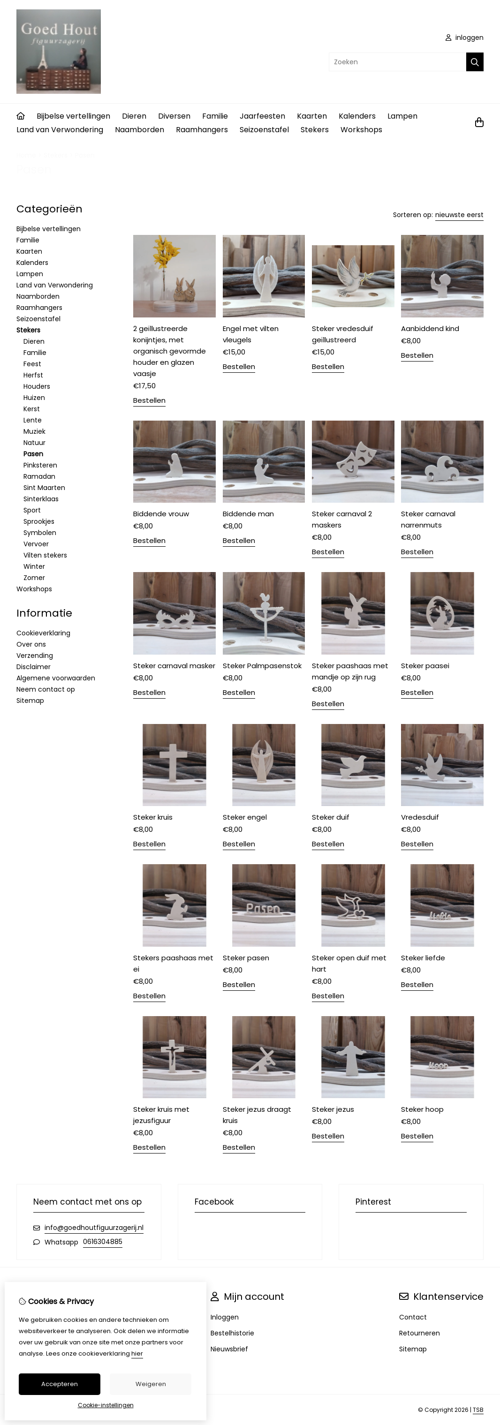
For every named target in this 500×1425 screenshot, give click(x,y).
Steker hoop (422, 1109)
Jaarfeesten (262, 116)
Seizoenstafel (264, 129)
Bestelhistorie (232, 1333)
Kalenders (357, 116)
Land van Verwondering (59, 129)
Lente (32, 420)
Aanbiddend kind (430, 328)
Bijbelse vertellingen (73, 116)
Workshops (361, 129)
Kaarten (312, 116)
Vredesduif (420, 817)
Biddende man (248, 514)
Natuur (34, 442)
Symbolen (39, 532)
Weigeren (151, 1384)
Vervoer (36, 544)
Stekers (315, 129)
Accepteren (59, 1384)
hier (137, 1353)
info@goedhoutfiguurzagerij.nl (94, 1227)
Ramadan (39, 476)
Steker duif (330, 817)
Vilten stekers (45, 555)
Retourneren (419, 1333)
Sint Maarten (44, 487)
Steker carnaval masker (174, 666)
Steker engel (245, 817)
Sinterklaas (41, 499)
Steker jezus (333, 1109)
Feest (32, 364)
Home (26, 155)
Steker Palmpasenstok (262, 666)
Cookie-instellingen (106, 1405)
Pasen (85, 155)
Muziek (34, 431)
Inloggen (225, 1317)
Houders (36, 386)
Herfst (33, 375)
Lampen (402, 116)
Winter (34, 566)
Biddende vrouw (161, 514)
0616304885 (102, 1241)
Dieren (134, 116)
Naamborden (139, 129)
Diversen (174, 116)
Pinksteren (40, 465)
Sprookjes (38, 521)
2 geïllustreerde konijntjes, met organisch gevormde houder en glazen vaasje (169, 351)
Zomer (34, 577)
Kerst (31, 409)
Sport (32, 510)
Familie (215, 116)
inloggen (465, 37)
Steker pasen (246, 958)
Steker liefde (423, 958)
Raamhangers (202, 129)
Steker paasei (425, 666)
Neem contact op (45, 689)
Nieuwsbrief (229, 1349)
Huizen (34, 397)
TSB (478, 1410)
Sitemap (30, 700)
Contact (413, 1317)
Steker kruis (153, 817)
